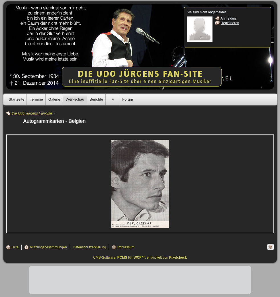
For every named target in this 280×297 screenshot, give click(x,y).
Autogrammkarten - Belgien (54, 121)
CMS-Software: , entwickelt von (140, 257)
